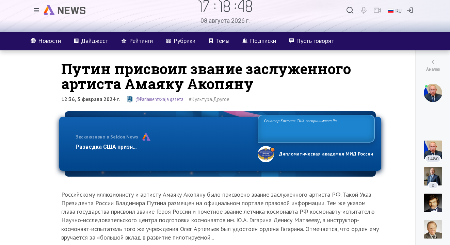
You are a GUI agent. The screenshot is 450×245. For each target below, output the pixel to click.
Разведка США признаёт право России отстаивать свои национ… (163, 147)
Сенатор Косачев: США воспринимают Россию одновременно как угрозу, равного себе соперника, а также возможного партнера (315, 128)
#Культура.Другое (209, 99)
